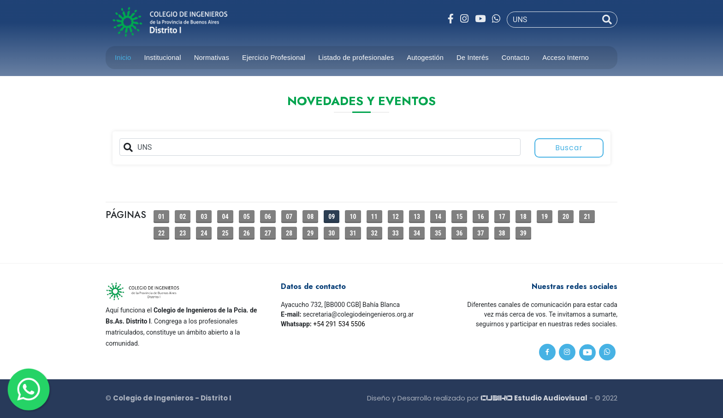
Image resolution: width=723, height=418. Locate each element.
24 (204, 233)
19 (544, 216)
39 (523, 233)
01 (161, 216)
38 (502, 233)
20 (566, 216)
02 (182, 216)
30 (331, 233)
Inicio (123, 57)
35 (438, 233)
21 (587, 216)
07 (289, 216)
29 (310, 233)
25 (225, 233)
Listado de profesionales (356, 57)
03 (204, 216)
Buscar (569, 147)
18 (523, 216)
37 (480, 233)
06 (268, 216)
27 (268, 233)
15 (459, 216)
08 (310, 216)
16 (480, 216)
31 (353, 233)
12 (395, 216)
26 (246, 233)
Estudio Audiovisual (533, 398)
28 (289, 233)
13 (417, 216)
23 (182, 233)
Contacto (515, 57)
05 (246, 216)
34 (417, 233)
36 (459, 233)
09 (331, 216)
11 (374, 216)
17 (502, 216)
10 (353, 216)
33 (395, 233)
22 (161, 233)
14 (438, 216)
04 (225, 216)
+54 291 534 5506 (339, 324)
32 (374, 233)
